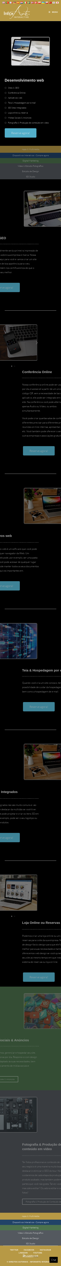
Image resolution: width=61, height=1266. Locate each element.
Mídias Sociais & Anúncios (19, 117)
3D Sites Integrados (17, 107)
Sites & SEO (13, 87)
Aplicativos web (15, 97)
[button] (5, 343)
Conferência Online (17, 92)
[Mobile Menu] (53, 12)
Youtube (37, 1253)
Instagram (45, 1250)
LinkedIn (23, 1253)
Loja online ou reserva (18, 112)
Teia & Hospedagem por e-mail (22, 102)
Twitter (14, 1250)
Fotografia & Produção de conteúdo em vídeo (28, 122)
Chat (53, 1259)
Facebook (29, 1250)
